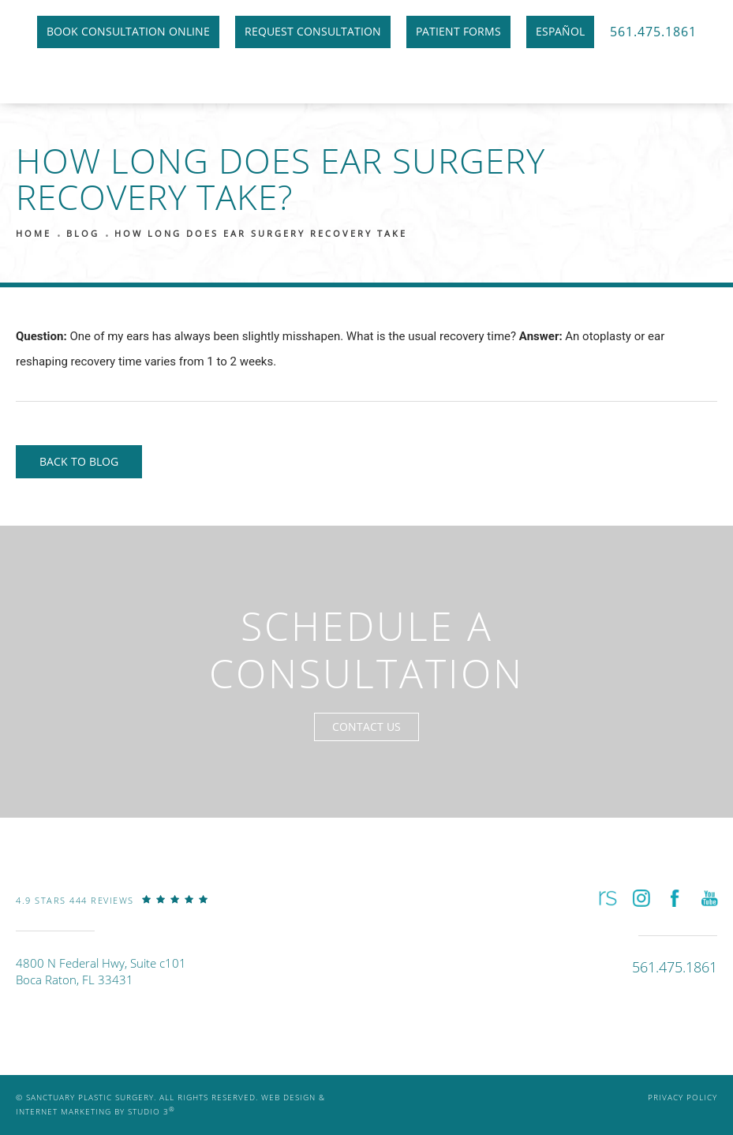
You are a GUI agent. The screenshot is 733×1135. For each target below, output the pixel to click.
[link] (112, 912)
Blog (82, 233)
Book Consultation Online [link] (128, 31)
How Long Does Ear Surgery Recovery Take (260, 233)
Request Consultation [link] (313, 31)
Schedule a (366, 649)
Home (33, 233)
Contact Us (366, 726)
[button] (606, 898)
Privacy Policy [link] (682, 1097)
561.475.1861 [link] (653, 31)
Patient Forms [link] (458, 31)
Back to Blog (78, 461)
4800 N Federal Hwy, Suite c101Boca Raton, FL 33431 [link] (101, 971)
